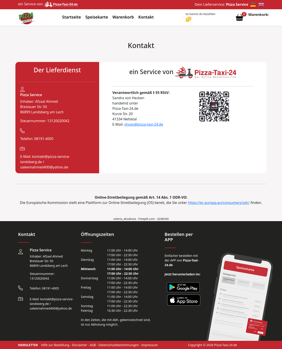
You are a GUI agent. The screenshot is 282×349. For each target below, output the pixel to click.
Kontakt (146, 17)
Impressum (149, 345)
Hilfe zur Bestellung (55, 345)
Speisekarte (96, 17)
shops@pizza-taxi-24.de (143, 124)
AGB (93, 345)
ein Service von (48, 4)
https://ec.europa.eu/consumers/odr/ (219, 202)
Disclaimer (79, 345)
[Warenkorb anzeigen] (239, 18)
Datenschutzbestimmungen (118, 345)
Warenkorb (123, 17)
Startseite (71, 17)
